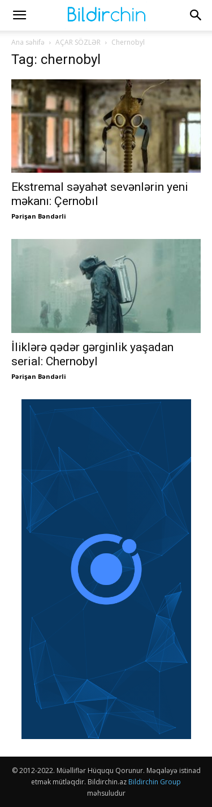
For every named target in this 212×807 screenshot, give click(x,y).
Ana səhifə (28, 42)
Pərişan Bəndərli (38, 216)
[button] (19, 15)
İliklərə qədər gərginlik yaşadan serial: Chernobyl (92, 354)
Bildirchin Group (154, 782)
